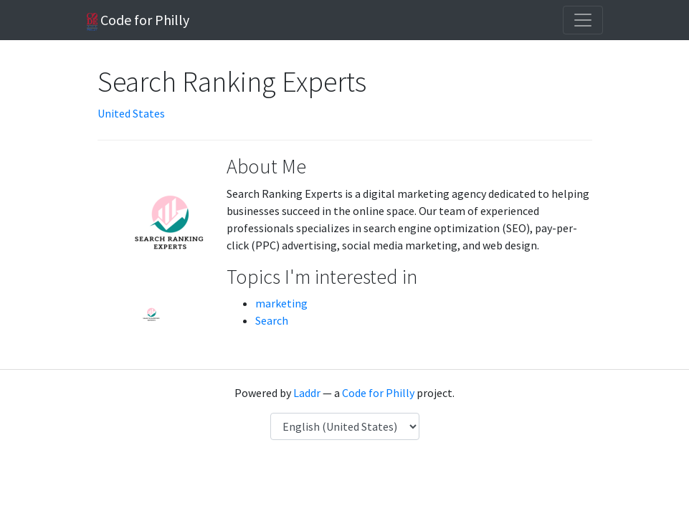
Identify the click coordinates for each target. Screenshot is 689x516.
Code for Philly (138, 21)
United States (131, 113)
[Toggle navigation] (583, 20)
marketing (281, 303)
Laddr (306, 393)
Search (271, 320)
